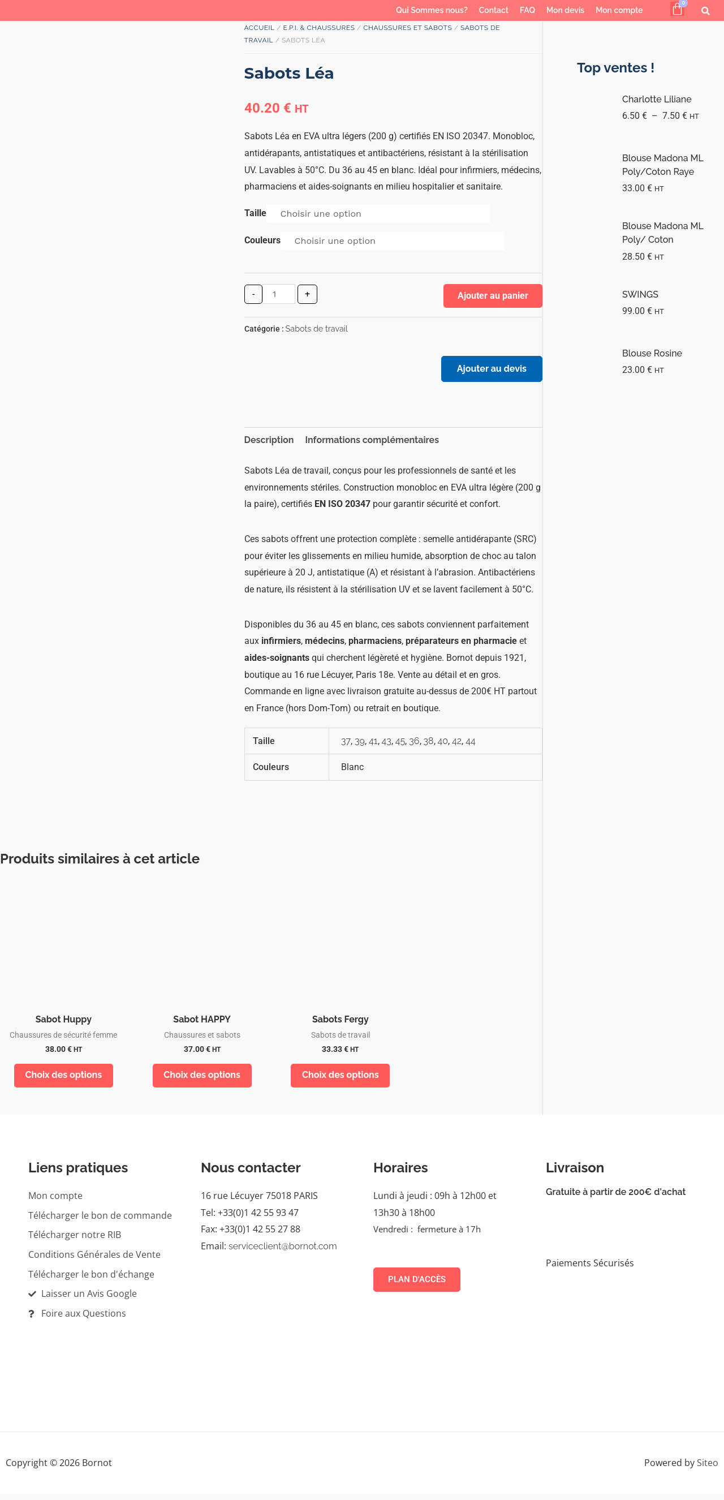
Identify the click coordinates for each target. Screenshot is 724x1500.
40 (443, 744)
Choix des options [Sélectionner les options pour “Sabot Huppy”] (63, 1080)
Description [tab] (269, 444)
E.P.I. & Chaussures (319, 28)
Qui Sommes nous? (431, 10)
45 (400, 744)
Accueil (259, 28)
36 (414, 744)
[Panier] (677, 9)
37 (346, 744)
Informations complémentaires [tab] (372, 444)
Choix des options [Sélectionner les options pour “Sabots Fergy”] (340, 1080)
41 (373, 744)
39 (360, 744)
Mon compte (619, 10)
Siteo (707, 1468)
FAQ (527, 10)
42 (457, 744)
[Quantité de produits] (278, 294)
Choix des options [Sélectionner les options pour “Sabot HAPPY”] (201, 1080)
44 (470, 744)
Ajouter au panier (493, 295)
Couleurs (262, 240)
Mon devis (565, 10)
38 (429, 744)
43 (386, 744)
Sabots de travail (317, 328)
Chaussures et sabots (407, 28)
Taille (255, 213)
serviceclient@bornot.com (283, 1252)
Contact (493, 10)
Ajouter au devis (489, 371)
